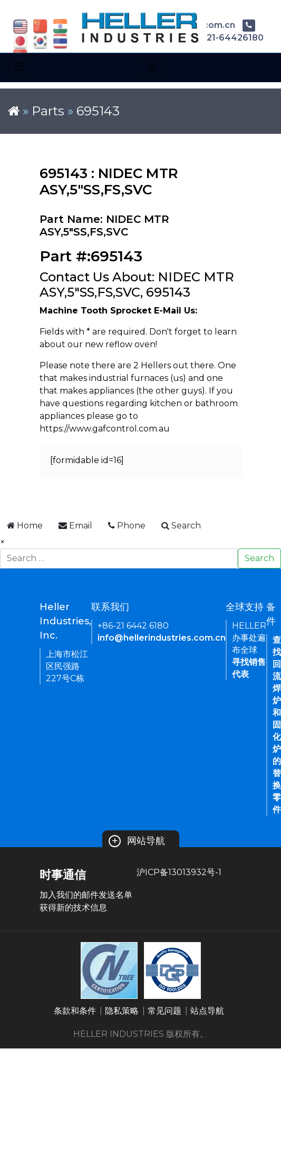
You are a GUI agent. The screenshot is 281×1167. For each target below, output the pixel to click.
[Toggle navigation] (19, 66)
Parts (48, 111)
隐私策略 (122, 1011)
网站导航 (137, 840)
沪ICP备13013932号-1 (179, 872)
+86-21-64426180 (216, 38)
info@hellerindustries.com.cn (162, 638)
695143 (98, 111)
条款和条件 (75, 1011)
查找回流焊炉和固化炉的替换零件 (277, 725)
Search (259, 558)
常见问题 (164, 1011)
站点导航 (207, 1011)
